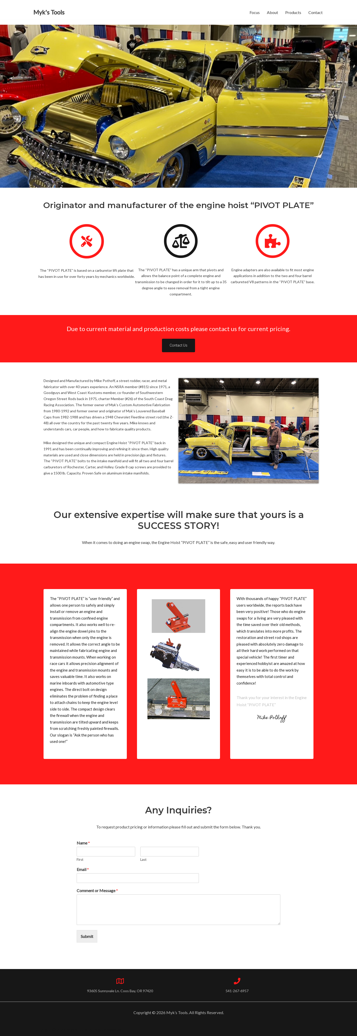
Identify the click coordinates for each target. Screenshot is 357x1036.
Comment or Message (97, 890)
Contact (315, 12)
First (80, 859)
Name (83, 842)
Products (293, 12)
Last (143, 859)
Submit (87, 936)
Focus (255, 12)
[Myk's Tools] (48, 12)
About (272, 12)
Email (83, 869)
